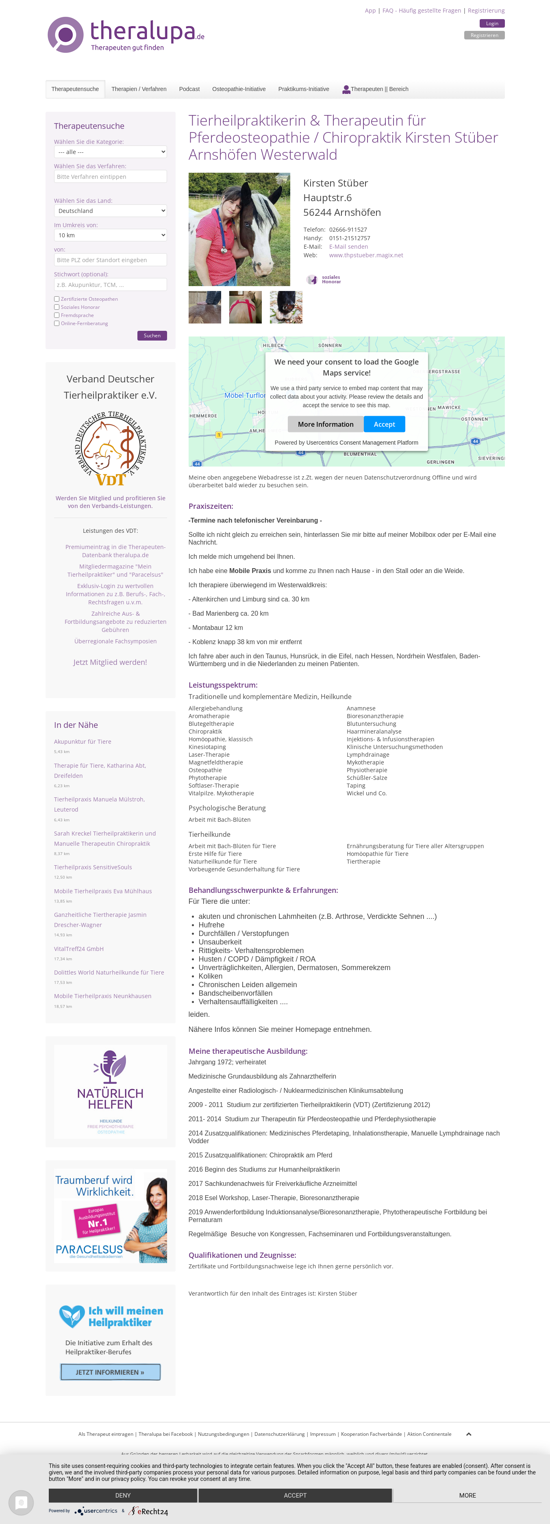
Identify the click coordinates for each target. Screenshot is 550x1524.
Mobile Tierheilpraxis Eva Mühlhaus (103, 891)
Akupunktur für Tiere (82, 741)
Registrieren (484, 35)
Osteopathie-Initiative (239, 89)
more (468, 1496)
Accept (384, 423)
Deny (122, 1496)
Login (492, 23)
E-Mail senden (348, 246)
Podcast (189, 89)
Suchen (152, 335)
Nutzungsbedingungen (223, 1434)
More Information (326, 423)
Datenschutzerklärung (279, 1434)
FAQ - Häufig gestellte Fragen (422, 10)
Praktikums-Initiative (303, 89)
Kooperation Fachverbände (371, 1434)
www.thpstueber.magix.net (366, 255)
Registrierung (486, 10)
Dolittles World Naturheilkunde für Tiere (109, 972)
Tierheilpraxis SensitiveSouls (93, 867)
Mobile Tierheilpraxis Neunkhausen (103, 996)
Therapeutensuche (75, 89)
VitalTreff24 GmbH (79, 949)
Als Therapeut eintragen (105, 1434)
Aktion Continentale (429, 1434)
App (370, 10)
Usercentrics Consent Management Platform (362, 442)
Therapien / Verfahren (138, 89)
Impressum (323, 1434)
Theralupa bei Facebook (166, 1434)
